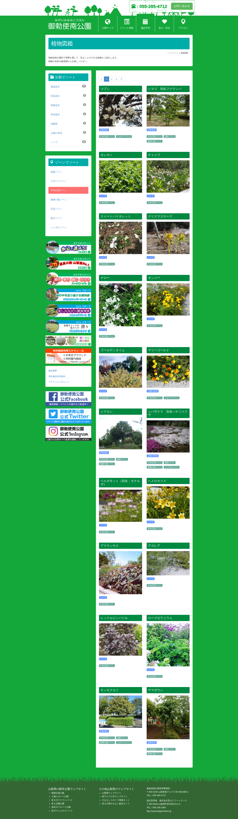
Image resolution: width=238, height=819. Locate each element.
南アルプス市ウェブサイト (114, 796)
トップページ (172, 53)
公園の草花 (68, 132)
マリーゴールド (158, 350)
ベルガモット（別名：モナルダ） (120, 482)
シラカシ (106, 411)
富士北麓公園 (57, 803)
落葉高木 (68, 86)
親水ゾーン (56, 218)
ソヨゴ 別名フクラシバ (164, 88)
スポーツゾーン (59, 181)
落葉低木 (68, 104)
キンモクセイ (109, 690)
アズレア (154, 545)
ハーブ (68, 142)
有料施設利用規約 (56, 376)
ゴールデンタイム (112, 350)
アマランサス (109, 545)
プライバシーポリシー (59, 382)
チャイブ (154, 155)
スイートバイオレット (115, 216)
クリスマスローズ (160, 216)
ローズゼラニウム (160, 618)
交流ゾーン (56, 209)
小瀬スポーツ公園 (59, 796)
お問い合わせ (182, 6)
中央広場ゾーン (59, 190)
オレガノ (106, 155)
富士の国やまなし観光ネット (116, 803)
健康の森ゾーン (59, 199)
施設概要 (52, 370)
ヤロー (105, 277)
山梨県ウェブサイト (111, 793)
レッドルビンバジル (114, 618)
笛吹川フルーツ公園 (61, 807)
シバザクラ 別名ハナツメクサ (167, 413)
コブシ (105, 88)
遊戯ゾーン (56, 172)
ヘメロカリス (157, 481)
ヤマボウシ (155, 690)
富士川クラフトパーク (62, 800)
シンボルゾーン (59, 227)
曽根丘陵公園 (57, 793)
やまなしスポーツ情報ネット (116, 800)
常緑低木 (68, 114)
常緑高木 (68, 95)
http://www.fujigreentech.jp (159, 811)
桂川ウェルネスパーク (62, 810)
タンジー (154, 277)
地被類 (68, 123)
